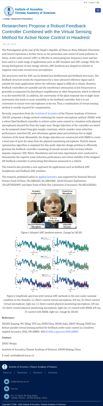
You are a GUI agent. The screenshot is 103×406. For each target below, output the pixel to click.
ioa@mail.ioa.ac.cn (20, 381)
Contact (92, 2)
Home (7, 19)
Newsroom (22, 373)
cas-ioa (14, 389)
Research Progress (22, 19)
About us (7, 373)
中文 (85, 2)
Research (37, 373)
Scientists (52, 373)
